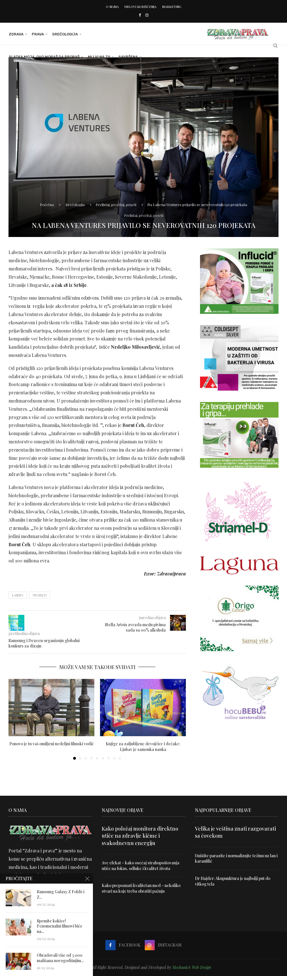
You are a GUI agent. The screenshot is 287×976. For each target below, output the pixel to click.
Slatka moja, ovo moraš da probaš (43, 57)
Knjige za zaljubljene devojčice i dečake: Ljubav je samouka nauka (143, 746)
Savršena (128, 57)
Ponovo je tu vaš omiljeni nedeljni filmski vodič (51, 743)
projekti (39, 595)
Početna (47, 204)
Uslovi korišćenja (140, 7)
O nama (112, 7)
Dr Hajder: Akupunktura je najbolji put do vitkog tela (233, 881)
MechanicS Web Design (191, 967)
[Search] (276, 45)
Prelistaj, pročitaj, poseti (116, 204)
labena (17, 595)
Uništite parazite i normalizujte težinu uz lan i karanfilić (236, 858)
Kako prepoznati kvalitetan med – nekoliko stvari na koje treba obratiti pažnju (141, 888)
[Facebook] (140, 14)
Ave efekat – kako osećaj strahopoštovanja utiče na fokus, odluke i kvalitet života (140, 865)
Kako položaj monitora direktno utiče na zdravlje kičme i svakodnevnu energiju (140, 835)
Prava (37, 34)
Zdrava (15, 34)
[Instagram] (146, 14)
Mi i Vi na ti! (99, 57)
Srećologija (65, 34)
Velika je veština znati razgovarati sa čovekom (235, 832)
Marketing (171, 7)
